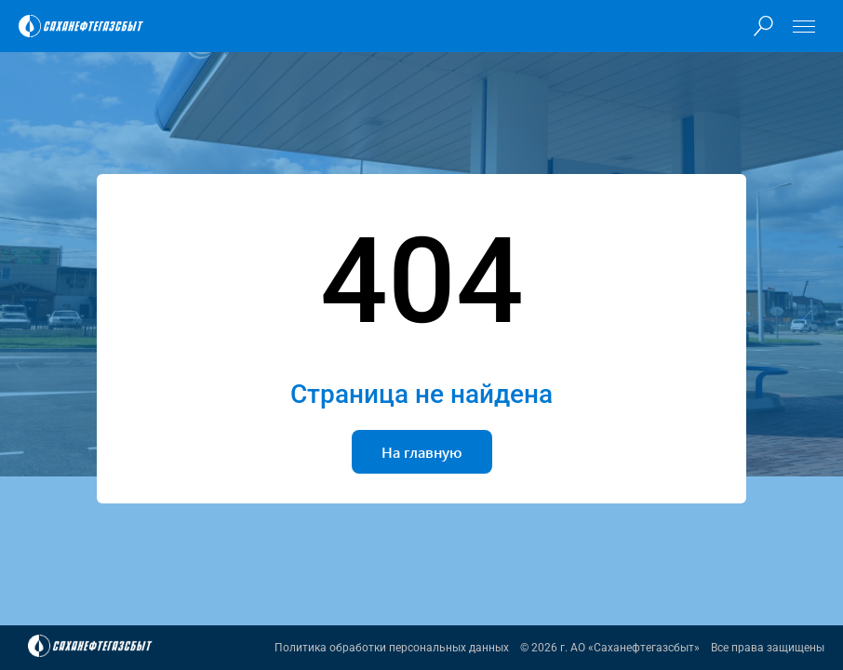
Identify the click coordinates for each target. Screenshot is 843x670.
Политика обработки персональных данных (391, 647)
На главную (421, 452)
